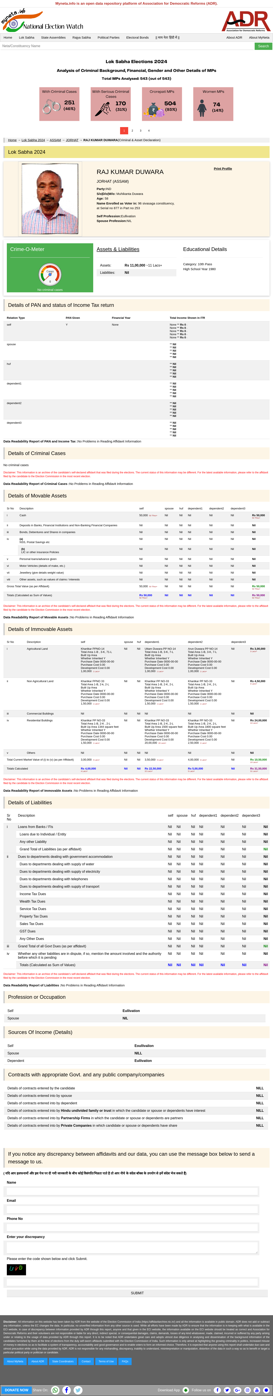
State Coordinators (63, 1361)
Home (8, 37)
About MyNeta (259, 37)
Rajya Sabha (82, 37)
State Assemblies (53, 37)
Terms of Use (106, 1361)
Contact (86, 1361)
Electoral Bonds (137, 37)
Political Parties (109, 37)
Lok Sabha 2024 (33, 140)
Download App (169, 1390)
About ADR (234, 37)
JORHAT (72, 140)
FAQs (125, 1361)
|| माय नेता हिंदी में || (167, 37)
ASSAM (55, 140)
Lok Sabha (26, 37)
